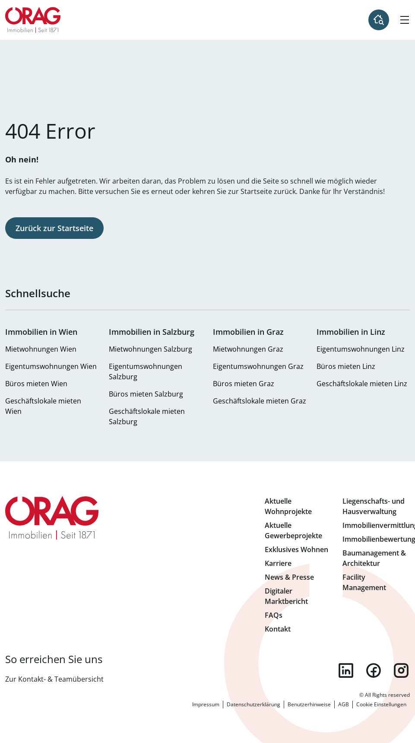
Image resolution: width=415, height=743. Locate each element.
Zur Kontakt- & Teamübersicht (54, 679)
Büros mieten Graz (243, 383)
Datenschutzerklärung (253, 704)
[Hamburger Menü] (404, 20)
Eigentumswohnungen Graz (258, 366)
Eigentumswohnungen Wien (51, 366)
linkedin (346, 670)
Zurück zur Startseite (54, 228)
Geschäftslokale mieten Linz (362, 383)
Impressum (205, 704)
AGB (343, 704)
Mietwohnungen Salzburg (150, 349)
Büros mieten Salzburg (146, 394)
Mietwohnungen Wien (40, 349)
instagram (401, 670)
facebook (373, 670)
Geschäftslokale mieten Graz (259, 401)
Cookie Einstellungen (381, 704)
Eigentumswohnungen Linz (361, 349)
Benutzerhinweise (309, 704)
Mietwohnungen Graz (248, 349)
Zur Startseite (33, 20)
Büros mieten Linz (346, 366)
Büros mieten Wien (36, 383)
